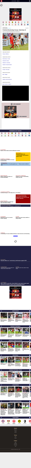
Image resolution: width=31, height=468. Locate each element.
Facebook (15, 453)
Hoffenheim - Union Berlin (6, 72)
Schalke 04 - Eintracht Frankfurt (7, 74)
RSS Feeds (15, 454)
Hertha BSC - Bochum (6, 70)
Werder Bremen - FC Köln (6, 68)
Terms (15, 446)
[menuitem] (2, 1)
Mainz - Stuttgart (5, 84)
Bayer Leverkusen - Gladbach (7, 94)
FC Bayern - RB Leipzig (6, 79)
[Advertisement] (15, 13)
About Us (15, 439)
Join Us (15, 442)
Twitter (15, 452)
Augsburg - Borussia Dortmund (7, 89)
